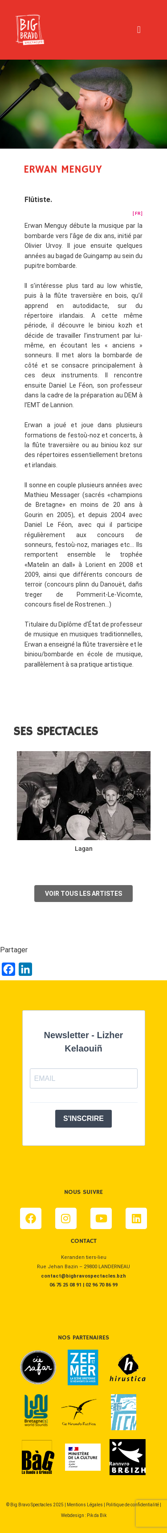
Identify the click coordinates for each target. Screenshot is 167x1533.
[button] (139, 29)
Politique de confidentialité (132, 1504)
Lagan (84, 848)
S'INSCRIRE (83, 1118)
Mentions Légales (85, 1504)
